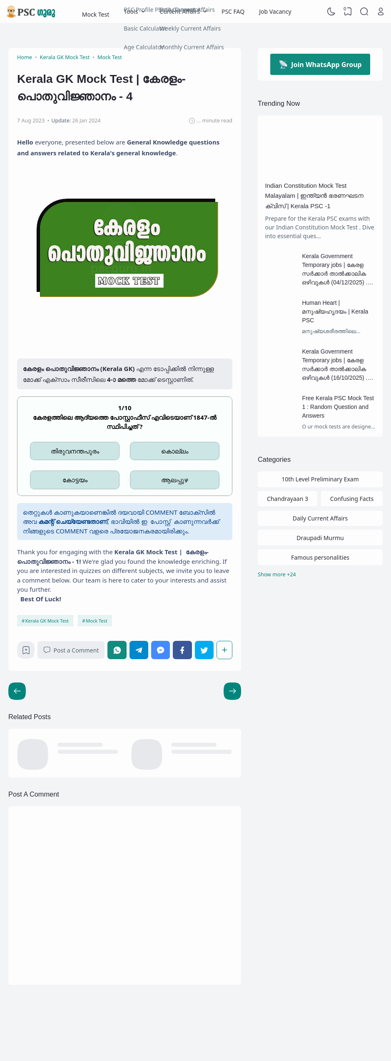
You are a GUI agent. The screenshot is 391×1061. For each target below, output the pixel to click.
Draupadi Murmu (320, 538)
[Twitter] (204, 650)
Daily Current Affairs (320, 518)
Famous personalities (320, 557)
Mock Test (95, 11)
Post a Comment (71, 650)
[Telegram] (139, 650)
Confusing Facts (352, 499)
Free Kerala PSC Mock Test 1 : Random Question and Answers (338, 407)
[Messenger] (160, 650)
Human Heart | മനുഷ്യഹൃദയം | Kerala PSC (335, 311)
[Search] (364, 11)
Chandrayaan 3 (287, 499)
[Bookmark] (26, 652)
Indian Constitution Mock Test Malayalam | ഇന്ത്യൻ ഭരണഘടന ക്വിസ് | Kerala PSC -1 (314, 195)
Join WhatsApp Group (320, 64)
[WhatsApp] (116, 650)
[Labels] (320, 575)
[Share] (224, 650)
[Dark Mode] (331, 11)
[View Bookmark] (347, 11)
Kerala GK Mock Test (47, 621)
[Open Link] (380, 11)
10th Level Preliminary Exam (320, 479)
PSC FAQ (233, 11)
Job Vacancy (275, 11)
